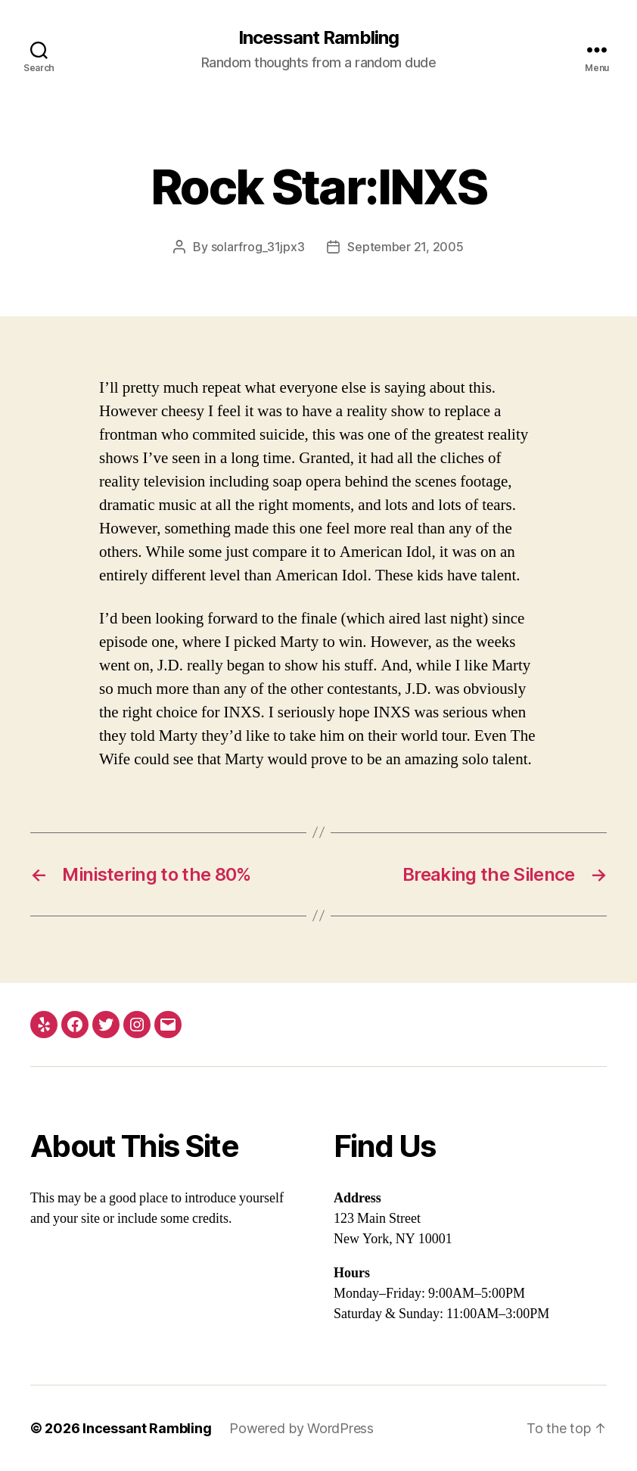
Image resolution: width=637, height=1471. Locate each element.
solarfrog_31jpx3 (258, 246)
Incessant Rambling (318, 38)
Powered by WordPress (301, 1428)
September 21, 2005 (405, 246)
